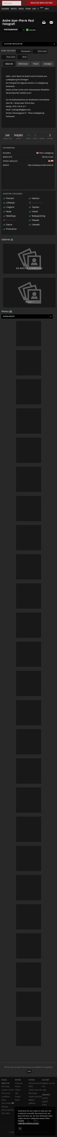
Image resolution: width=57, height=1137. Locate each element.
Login (41, 8)
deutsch (45, 1098)
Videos (17, 1090)
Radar (17, 1100)
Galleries (7, 239)
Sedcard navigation (13, 44)
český (44, 1105)
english (45, 1101)
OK (20, 1128)
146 (28, 136)
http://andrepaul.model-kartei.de (40, 165)
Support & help (7, 1090)
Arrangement (9, 316)
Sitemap (4, 1107)
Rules (3, 1100)
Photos (18, 1087)
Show (29, 1071)
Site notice (5, 1113)
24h (7, 136)
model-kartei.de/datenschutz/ (28, 1123)
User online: (7, 1103)
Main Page (5, 1087)
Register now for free (42, 3)
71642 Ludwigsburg (44, 153)
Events (17, 1097)
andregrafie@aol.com (21, 110)
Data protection (7, 1110)
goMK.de (32, 1103)
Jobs (17, 1093)
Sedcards (19, 1083)
